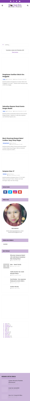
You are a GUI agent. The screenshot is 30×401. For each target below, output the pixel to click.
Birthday (4, 174)
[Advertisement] (15, 26)
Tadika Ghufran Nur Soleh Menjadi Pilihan (17, 272)
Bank (4, 111)
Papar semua (15, 52)
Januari (7, 333)
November (8, 337)
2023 (6, 324)
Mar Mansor (10, 79)
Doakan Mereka (14, 286)
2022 (6, 334)
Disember (7, 336)
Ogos (6, 328)
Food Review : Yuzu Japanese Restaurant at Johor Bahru (18, 280)
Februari (7, 332)
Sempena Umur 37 (8, 171)
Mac (6, 330)
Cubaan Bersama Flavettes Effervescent (16, 381)
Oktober (7, 325)
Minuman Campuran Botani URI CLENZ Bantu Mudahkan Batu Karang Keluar (17, 257)
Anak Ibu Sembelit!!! (14, 388)
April (6, 329)
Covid (4, 79)
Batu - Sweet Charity (15, 264)
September (8, 326)
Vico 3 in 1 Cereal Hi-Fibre (15, 395)
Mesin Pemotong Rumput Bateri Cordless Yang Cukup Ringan (12, 139)
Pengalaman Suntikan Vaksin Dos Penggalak (13, 75)
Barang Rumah (6, 143)
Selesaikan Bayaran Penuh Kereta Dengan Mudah (13, 107)
